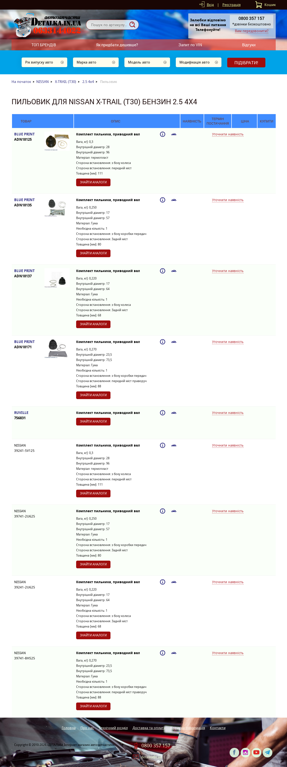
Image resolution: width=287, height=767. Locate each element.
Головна (69, 728)
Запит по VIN (190, 44)
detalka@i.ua (151, 757)
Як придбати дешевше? (117, 44)
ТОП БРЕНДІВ (43, 44)
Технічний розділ (113, 728)
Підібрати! (246, 62)
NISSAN (42, 81)
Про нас (87, 728)
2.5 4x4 (88, 81)
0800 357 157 (155, 745)
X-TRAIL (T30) (65, 81)
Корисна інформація (187, 728)
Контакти (218, 728)
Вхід (210, 4)
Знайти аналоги (93, 182)
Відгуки (249, 44)
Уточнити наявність (228, 134)
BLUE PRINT (26, 137)
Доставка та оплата (149, 728)
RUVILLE (26, 415)
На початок (21, 81)
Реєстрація (231, 4)
